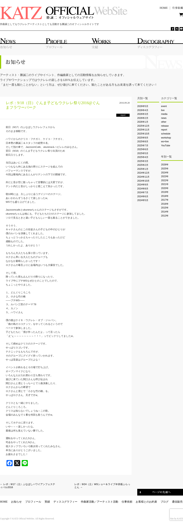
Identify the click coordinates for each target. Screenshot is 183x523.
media (164, 114)
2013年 (165, 215)
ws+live (165, 141)
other (163, 122)
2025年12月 (143, 126)
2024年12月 (143, 172)
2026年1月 (142, 122)
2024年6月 (142, 196)
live (163, 110)
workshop (166, 137)
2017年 (165, 200)
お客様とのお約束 (146, 501)
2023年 (165, 176)
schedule (165, 133)
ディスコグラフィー (65, 501)
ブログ (165, 501)
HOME (4, 501)
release (165, 126)
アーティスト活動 (107, 501)
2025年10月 (143, 133)
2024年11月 (143, 176)
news (163, 118)
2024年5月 (142, 200)
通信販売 (177, 501)
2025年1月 (142, 169)
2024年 (165, 172)
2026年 (165, 164)
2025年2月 (142, 165)
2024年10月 (143, 180)
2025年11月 (143, 129)
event (164, 106)
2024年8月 (142, 188)
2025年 (165, 168)
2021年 (165, 184)
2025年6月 (142, 149)
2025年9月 (142, 137)
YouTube (165, 145)
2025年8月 (142, 141)
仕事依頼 (127, 501)
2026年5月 (142, 106)
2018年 (165, 196)
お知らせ (16, 501)
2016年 (165, 204)
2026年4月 (142, 110)
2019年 (165, 192)
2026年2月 (142, 118)
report (164, 129)
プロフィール (33, 501)
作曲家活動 (87, 501)
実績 (47, 501)
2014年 (165, 211)
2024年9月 (142, 184)
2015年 (165, 207)
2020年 (165, 188)
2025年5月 (142, 153)
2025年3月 (142, 161)
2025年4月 (142, 157)
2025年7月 (142, 145)
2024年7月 (142, 192)
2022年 (165, 180)
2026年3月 (142, 114)
